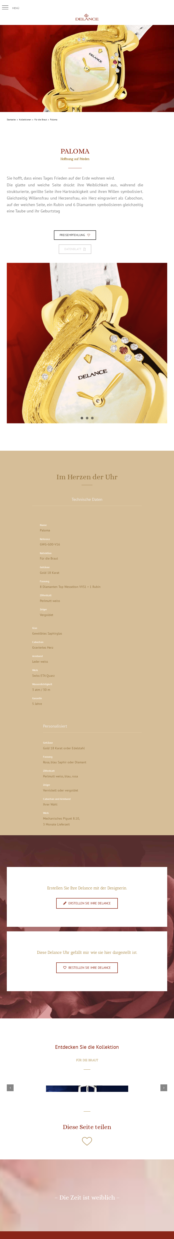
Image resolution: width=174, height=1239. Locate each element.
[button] (5, 7)
